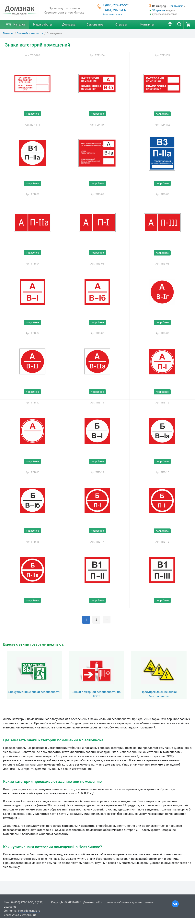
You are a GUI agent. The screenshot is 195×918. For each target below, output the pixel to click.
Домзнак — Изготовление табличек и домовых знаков (118, 902)
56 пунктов (158, 10)
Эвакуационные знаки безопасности (34, 692)
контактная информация (20, 915)
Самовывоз (95, 24)
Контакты (147, 24)
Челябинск (176, 6)
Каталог (19, 24)
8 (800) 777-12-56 (115, 5)
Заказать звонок (113, 14)
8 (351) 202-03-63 (115, 10)
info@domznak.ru (29, 910)
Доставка (68, 24)
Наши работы (42, 24)
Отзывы (121, 24)
